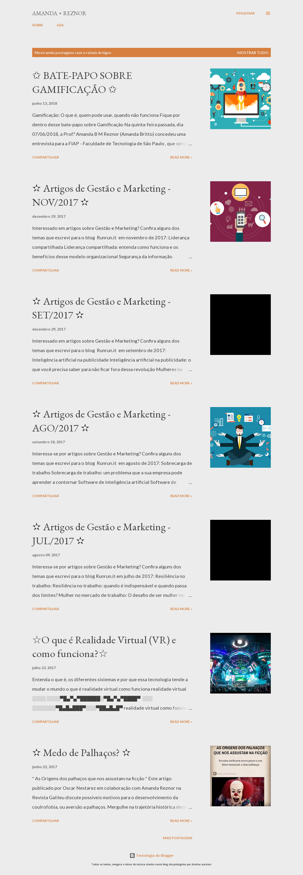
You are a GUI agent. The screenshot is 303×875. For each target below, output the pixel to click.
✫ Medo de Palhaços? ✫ (81, 752)
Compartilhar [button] (45, 157)
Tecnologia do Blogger (151, 855)
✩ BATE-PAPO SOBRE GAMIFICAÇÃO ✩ (82, 82)
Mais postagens (177, 838)
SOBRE (37, 25)
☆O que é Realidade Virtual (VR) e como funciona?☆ (104, 646)
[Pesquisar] (245, 13)
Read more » (181, 157)
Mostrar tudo (252, 52)
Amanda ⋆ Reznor (59, 13)
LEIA (60, 25)
